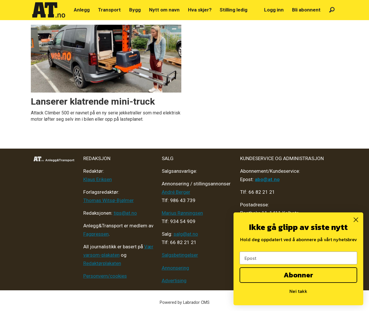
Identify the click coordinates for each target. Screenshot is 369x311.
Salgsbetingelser (180, 255)
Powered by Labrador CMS (185, 302)
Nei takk (298, 291)
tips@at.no (125, 213)
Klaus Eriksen (97, 179)
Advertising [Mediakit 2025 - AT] (174, 280)
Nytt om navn (164, 10)
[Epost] (298, 258)
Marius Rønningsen (182, 213)
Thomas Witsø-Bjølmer (108, 200)
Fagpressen (96, 234)
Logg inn (274, 10)
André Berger (176, 192)
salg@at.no (186, 234)
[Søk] (332, 10)
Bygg (135, 10)
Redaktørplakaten (102, 263)
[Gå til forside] (48, 10)
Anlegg (82, 10)
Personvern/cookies (105, 276)
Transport (109, 10)
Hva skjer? (200, 10)
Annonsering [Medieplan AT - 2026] (175, 268)
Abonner (298, 275)
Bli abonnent (306, 10)
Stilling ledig (233, 10)
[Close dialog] (356, 220)
